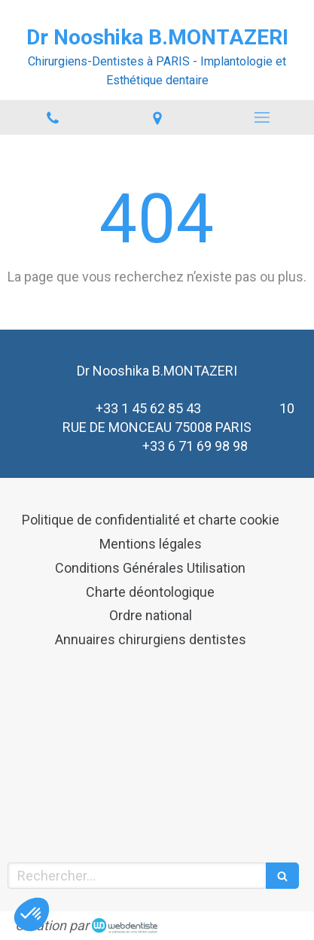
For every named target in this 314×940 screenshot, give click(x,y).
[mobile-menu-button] (261, 117)
